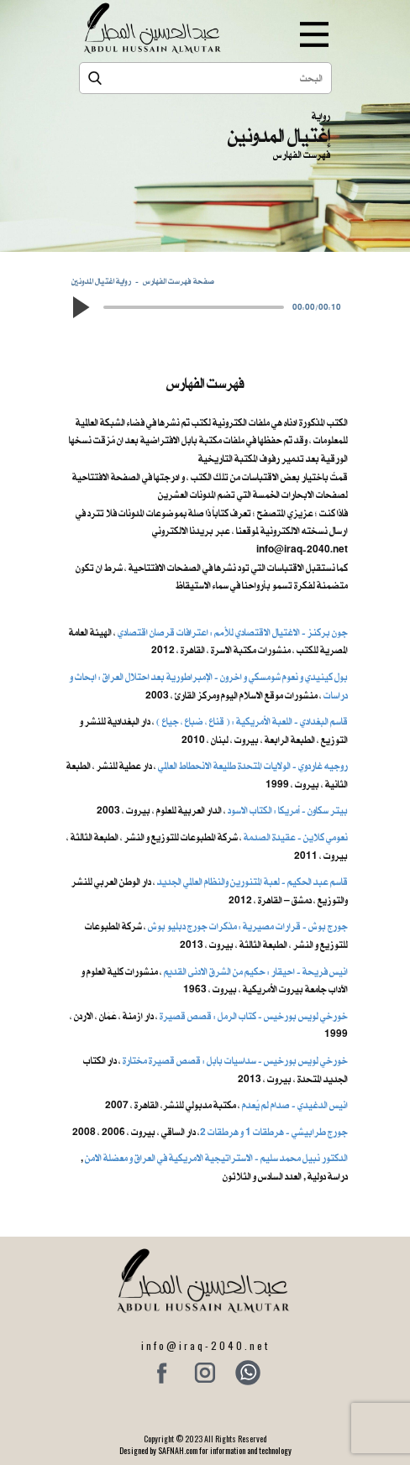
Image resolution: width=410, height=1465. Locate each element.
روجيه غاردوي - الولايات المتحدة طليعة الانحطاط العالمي (253, 765)
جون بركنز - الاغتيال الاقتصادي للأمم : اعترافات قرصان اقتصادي (233, 632)
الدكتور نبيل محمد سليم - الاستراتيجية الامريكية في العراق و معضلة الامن (216, 1157)
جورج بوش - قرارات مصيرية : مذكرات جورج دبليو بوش (248, 926)
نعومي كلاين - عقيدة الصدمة (295, 837)
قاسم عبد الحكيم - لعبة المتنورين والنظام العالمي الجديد (252, 881)
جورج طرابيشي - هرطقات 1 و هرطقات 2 (274, 1131)
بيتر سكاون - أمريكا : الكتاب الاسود (288, 810)
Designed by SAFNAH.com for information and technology (205, 1450)
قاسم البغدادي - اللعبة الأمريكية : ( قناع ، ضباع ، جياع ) (252, 721)
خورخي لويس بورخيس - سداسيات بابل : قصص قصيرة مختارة (235, 1060)
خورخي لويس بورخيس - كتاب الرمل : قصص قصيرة (254, 1016)
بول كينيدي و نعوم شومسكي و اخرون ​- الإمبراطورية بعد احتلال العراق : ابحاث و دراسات (209, 686)
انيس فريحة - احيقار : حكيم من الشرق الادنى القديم (256, 971)
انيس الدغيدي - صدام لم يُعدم (295, 1105)
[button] (80, 307)
